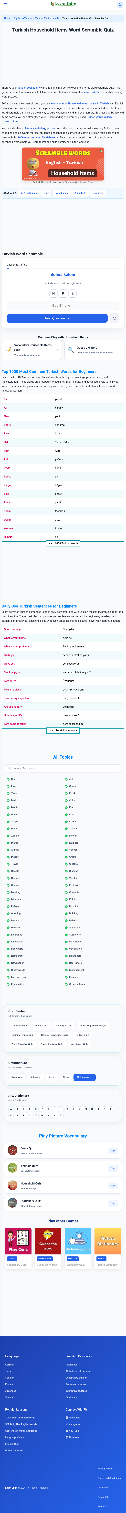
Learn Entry (11, 1487)
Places (15, 856)
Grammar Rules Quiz (22, 1035)
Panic (7, 502)
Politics (73, 899)
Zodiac (15, 835)
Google (15, 871)
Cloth (72, 814)
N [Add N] (53, 293)
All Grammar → (84, 1077)
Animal (15, 849)
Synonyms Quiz (64, 1025)
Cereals (15, 885)
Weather (73, 878)
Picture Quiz (41, 1025)
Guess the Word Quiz (52, 1044)
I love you (9, 663)
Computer (74, 892)
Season (73, 828)
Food (72, 793)
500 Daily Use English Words (21, 1424)
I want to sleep (12, 689)
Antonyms (35, 1077)
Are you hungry (13, 706)
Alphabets (80, 193)
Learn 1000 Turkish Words (63, 543)
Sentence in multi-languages (21, 1430)
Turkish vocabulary (29, 87)
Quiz (46, 193)
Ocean (14, 814)
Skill (6, 493)
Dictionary (71, 1397)
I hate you (9, 655)
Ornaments (75, 941)
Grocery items (77, 984)
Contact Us (103, 1497)
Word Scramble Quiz (22, 1044)
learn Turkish (91, 92)
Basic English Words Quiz (93, 1025)
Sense (7, 476)
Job (71, 779)
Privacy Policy (104, 1468)
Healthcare (75, 955)
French (9, 1384)
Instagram (73, 1424)
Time (14, 793)
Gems (72, 786)
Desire (7, 519)
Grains (72, 856)
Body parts (17, 948)
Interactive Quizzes (76, 1390)
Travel (14, 863)
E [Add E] (73, 293)
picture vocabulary (34, 128)
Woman (8, 528)
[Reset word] (114, 318)
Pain (6, 450)
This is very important (17, 698)
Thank (7, 511)
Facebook (73, 1417)
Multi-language (19, 1025)
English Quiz (12, 1444)
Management (76, 970)
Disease (73, 871)
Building (73, 913)
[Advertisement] (63, 60)
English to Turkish (23, 18)
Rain (6, 459)
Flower (73, 835)
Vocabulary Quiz (79, 1044)
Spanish (9, 1377)
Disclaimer (103, 1487)
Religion (15, 906)
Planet (14, 828)
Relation (73, 920)
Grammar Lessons (76, 1384)
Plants (14, 842)
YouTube (72, 1430)
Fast (6, 433)
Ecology (73, 885)
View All (9, 1397)
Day (13, 779)
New (6, 416)
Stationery (75, 934)
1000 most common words (20, 1417)
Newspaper (17, 962)
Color (72, 800)
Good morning (12, 629)
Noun (66, 1077)
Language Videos (15, 1437)
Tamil (8, 1371)
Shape (14, 821)
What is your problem (16, 646)
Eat (6, 399)
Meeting (15, 892)
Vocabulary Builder (76, 1377)
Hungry (8, 537)
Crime (72, 821)
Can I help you (12, 672)
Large (7, 485)
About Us (102, 1506)
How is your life (13, 715)
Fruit (71, 807)
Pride (7, 468)
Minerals (16, 899)
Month (14, 807)
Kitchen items (18, 984)
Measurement (19, 977)
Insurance (16, 934)
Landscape (17, 941)
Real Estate (75, 962)
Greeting (16, 913)
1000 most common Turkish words (38, 137)
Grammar (98, 193)
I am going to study (15, 723)
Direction (16, 927)
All (5, 407)
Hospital (74, 906)
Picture (15, 920)
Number (73, 842)
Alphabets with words (78, 1371)
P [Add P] (63, 293)
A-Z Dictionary (29, 193)
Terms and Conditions (109, 1478)
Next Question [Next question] (57, 318)
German (9, 1364)
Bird (13, 800)
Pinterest (72, 1437)
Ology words (18, 970)
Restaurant (17, 955)
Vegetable (74, 927)
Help (6, 442)
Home (7, 18)
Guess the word (14, 1450)
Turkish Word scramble (47, 18)
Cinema (73, 863)
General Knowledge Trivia (54, 1035)
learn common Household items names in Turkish (80, 103)
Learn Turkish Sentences (62, 730)
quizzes (51, 128)
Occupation (75, 948)
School (73, 849)
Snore (7, 425)
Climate (15, 878)
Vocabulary (61, 193)
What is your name (15, 638)
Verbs (52, 1077)
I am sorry (10, 681)
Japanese (10, 1390)
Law (13, 786)
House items (76, 977)
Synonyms (16, 1077)
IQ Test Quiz (82, 1035)
